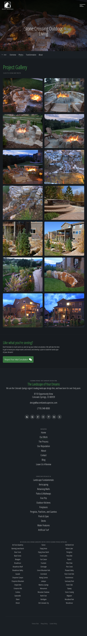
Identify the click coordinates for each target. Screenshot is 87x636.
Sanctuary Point (69, 581)
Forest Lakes (43, 556)
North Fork (43, 595)
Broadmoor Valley (17, 570)
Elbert (17, 599)
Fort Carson (43, 559)
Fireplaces (43, 507)
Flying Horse (43, 548)
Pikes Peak (69, 563)
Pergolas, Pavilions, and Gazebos (43, 511)
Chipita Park (17, 585)
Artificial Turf (43, 529)
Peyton (69, 559)
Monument (43, 588)
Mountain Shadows (43, 592)
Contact (43, 455)
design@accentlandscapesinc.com (43, 402)
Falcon (43, 545)
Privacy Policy (44, 623)
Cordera (17, 592)
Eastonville (18, 595)
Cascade (17, 574)
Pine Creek (69, 566)
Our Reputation (43, 446)
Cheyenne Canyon (17, 577)
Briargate (17, 559)
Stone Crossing (69, 592)
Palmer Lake (69, 548)
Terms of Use (35, 623)
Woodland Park (69, 599)
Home (43, 432)
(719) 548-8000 (43, 408)
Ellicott (18, 603)
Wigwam (69, 595)
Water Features (43, 525)
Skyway (69, 588)
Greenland (43, 574)
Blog (43, 459)
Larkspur (43, 581)
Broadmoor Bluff (18, 566)
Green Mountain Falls (43, 570)
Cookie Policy (53, 623)
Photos (21, 54)
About (41, 54)
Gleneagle (43, 566)
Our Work (43, 437)
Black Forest (17, 556)
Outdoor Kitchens (43, 502)
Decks (43, 520)
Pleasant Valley (69, 570)
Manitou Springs (43, 585)
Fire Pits (43, 498)
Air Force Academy (17, 545)
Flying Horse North (43, 552)
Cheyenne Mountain (18, 581)
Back (4, 55)
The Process (43, 441)
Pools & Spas (43, 516)
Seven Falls (69, 585)
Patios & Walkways (43, 493)
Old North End (69, 545)
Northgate (44, 599)
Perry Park (69, 556)
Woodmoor (69, 603)
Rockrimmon (69, 577)
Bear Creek (17, 552)
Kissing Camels (43, 577)
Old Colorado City (43, 603)
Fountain (43, 563)
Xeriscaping (43, 484)
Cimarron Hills (18, 588)
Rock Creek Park (69, 574)
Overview (13, 54)
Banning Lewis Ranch (18, 548)
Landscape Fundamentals (43, 480)
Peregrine (69, 552)
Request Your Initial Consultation (18, 359)
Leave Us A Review (43, 464)
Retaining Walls (43, 489)
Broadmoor (17, 563)
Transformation (31, 54)
